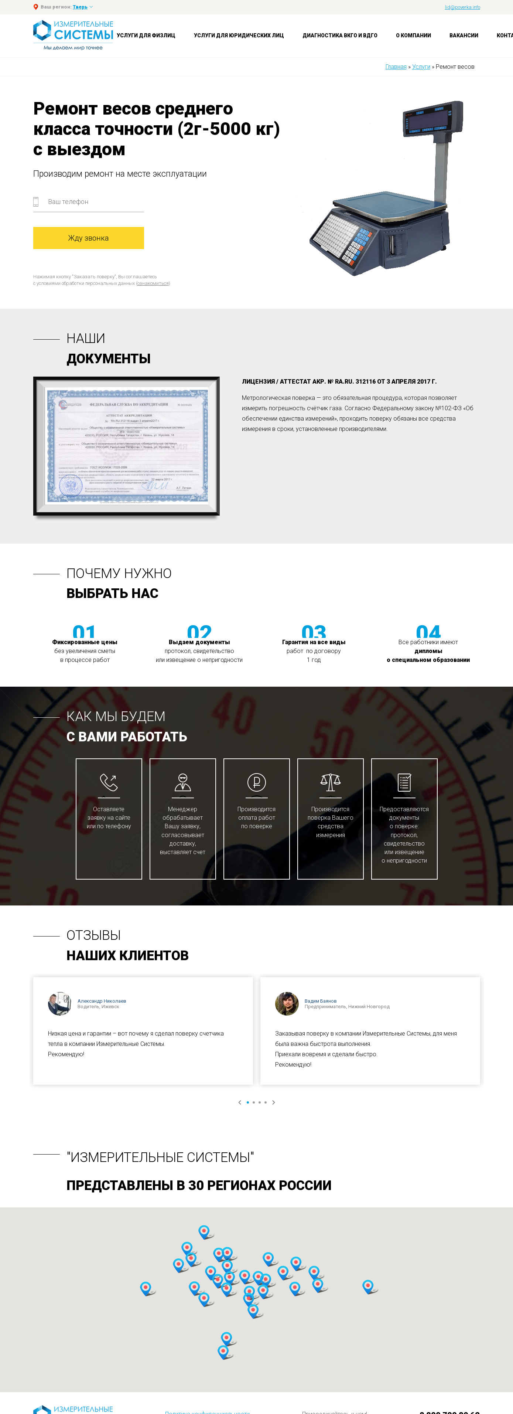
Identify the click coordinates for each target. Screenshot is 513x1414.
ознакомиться (153, 283)
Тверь (80, 7)
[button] (187, 1249)
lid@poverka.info (462, 7)
